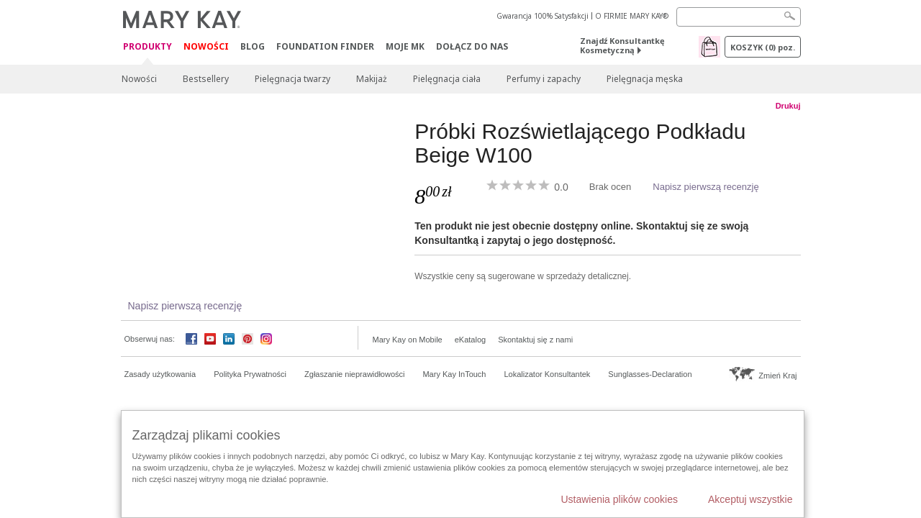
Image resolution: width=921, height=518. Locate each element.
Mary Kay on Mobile (408, 339)
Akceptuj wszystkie (750, 499)
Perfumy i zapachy (544, 79)
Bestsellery (206, 79)
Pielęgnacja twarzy (292, 79)
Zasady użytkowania (160, 374)
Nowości (206, 46)
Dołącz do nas (472, 46)
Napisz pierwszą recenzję (705, 186)
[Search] (738, 17)
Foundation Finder (325, 46)
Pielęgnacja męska (645, 79)
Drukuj (788, 105)
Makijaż (371, 79)
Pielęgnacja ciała (447, 79)
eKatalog (470, 339)
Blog (252, 46)
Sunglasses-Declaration (649, 374)
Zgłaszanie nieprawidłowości (354, 374)
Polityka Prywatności (250, 374)
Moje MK (405, 46)
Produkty (147, 47)
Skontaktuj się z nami (535, 339)
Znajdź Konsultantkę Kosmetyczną (622, 45)
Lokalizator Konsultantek (547, 374)
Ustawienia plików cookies (619, 499)
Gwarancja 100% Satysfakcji (542, 16)
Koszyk (762, 47)
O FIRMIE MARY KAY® (631, 16)
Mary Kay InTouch (454, 374)
